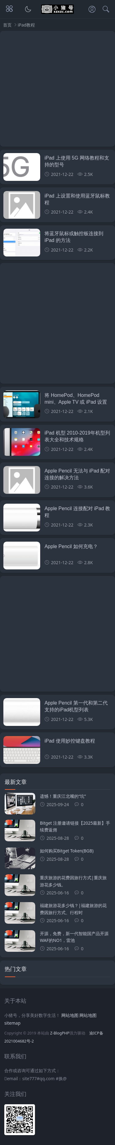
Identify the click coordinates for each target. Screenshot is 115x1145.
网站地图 (70, 1015)
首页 (7, 25)
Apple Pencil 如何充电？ (71, 546)
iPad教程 (26, 25)
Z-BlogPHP (59, 1033)
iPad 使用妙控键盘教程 (69, 740)
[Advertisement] (57, 89)
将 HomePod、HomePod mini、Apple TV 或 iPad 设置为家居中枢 (75, 402)
